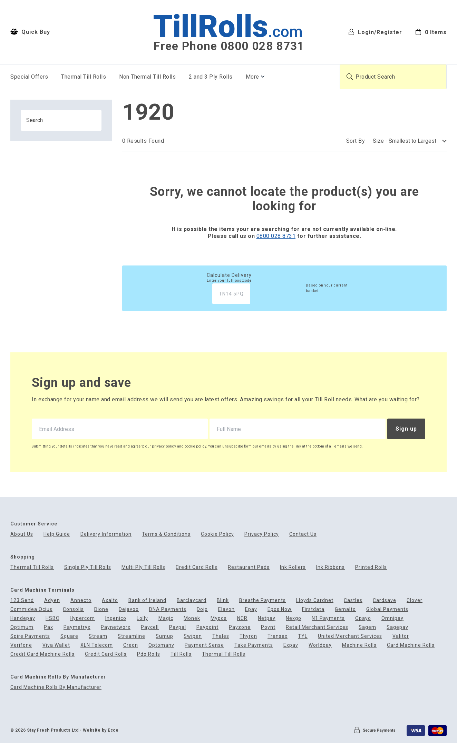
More (252, 76)
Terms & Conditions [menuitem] (166, 534)
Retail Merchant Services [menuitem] (317, 627)
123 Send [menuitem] (22, 600)
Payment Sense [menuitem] (204, 645)
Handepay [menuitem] (22, 618)
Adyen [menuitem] (52, 600)
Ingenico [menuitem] (115, 618)
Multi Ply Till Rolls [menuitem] (143, 567)
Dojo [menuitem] (202, 609)
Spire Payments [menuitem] (30, 636)
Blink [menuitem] (223, 600)
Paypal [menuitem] (177, 627)
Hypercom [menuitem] (82, 618)
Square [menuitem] (69, 636)
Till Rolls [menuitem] (181, 654)
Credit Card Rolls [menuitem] (196, 567)
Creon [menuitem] (130, 645)
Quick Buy (30, 32)
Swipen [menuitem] (193, 636)
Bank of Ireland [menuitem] (147, 600)
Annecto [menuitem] (80, 600)
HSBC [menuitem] (52, 618)
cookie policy (195, 446)
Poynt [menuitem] (268, 627)
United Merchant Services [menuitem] (350, 636)
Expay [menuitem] (290, 645)
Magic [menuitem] (165, 618)
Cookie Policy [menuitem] (217, 534)
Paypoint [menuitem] (207, 627)
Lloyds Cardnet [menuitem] (314, 600)
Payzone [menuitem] (240, 627)
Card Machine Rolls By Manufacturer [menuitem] (55, 687)
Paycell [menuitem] (150, 627)
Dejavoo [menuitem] (129, 609)
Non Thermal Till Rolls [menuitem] (147, 76)
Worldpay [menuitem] (320, 645)
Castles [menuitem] (353, 600)
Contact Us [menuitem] (303, 534)
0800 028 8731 (276, 236)
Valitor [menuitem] (400, 636)
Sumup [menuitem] (164, 636)
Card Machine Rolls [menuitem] (411, 645)
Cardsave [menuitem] (384, 600)
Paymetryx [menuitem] (77, 627)
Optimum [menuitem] (21, 627)
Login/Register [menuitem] (375, 32)
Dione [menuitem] (101, 609)
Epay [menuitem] (251, 609)
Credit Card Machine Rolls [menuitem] (42, 654)
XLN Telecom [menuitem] (96, 645)
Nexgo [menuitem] (293, 618)
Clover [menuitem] (414, 600)
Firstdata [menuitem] (313, 609)
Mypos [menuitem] (219, 618)
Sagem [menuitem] (367, 627)
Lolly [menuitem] (142, 618)
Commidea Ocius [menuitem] (31, 609)
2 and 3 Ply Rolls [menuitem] (211, 76)
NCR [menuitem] (242, 618)
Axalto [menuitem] (110, 600)
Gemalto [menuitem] (345, 609)
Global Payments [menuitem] (387, 609)
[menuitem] (431, 31)
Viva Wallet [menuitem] (56, 645)
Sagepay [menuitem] (397, 627)
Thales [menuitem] (220, 636)
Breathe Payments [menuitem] (262, 600)
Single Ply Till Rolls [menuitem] (87, 567)
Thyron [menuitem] (248, 636)
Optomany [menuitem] (161, 645)
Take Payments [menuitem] (253, 645)
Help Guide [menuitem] (56, 534)
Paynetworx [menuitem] (115, 627)
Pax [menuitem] (48, 627)
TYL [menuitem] (303, 636)
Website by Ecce (101, 730)
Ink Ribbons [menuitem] (330, 567)
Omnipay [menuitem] (392, 618)
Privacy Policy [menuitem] (261, 534)
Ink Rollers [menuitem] (293, 567)
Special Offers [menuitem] (29, 76)
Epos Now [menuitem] (280, 609)
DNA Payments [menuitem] (167, 609)
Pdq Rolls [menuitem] (148, 654)
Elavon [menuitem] (226, 609)
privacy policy (164, 446)
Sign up (406, 428)
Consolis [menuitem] (73, 609)
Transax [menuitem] (278, 636)
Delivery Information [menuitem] (106, 534)
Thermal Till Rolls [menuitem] (83, 76)
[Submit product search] (350, 76)
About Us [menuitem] (21, 534)
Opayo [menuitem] (363, 618)
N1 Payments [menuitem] (328, 618)
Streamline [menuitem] (131, 636)
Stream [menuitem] (98, 636)
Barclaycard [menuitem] (191, 600)
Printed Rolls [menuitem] (371, 567)
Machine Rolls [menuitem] (359, 645)
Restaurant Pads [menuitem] (249, 567)
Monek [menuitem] (192, 618)
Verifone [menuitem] (21, 645)
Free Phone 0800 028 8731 (229, 46)
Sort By (355, 141)
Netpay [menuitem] (266, 618)
